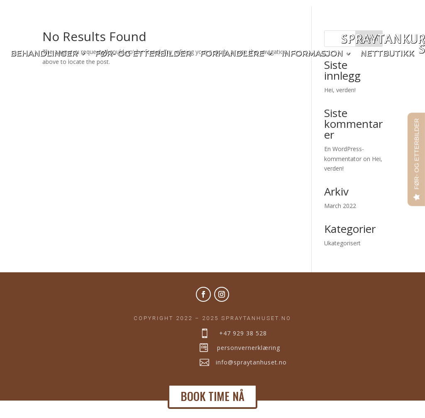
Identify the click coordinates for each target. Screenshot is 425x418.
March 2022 (340, 223)
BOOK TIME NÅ (212, 396)
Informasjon (312, 54)
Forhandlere (232, 54)
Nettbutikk (387, 54)
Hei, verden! (340, 107)
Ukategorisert (342, 260)
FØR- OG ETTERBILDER (416, 154)
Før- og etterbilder (143, 54)
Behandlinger (44, 54)
